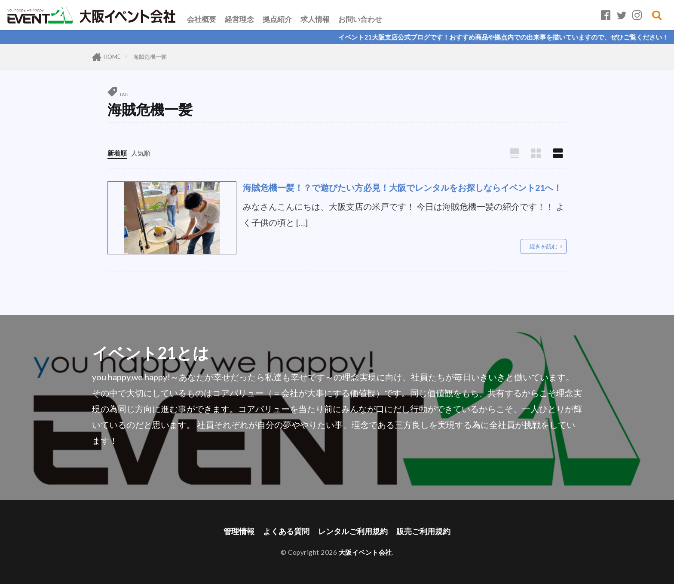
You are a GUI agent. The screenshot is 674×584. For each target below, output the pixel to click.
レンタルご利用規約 (353, 531)
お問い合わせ (360, 19)
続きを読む (544, 246)
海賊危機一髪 (150, 56)
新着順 (117, 153)
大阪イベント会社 (365, 552)
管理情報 (239, 531)
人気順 (140, 153)
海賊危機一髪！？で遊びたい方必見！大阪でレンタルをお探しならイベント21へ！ (402, 187)
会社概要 (201, 19)
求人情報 (315, 19)
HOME (112, 56)
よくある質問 (286, 531)
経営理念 (239, 19)
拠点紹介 (277, 19)
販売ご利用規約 (423, 531)
